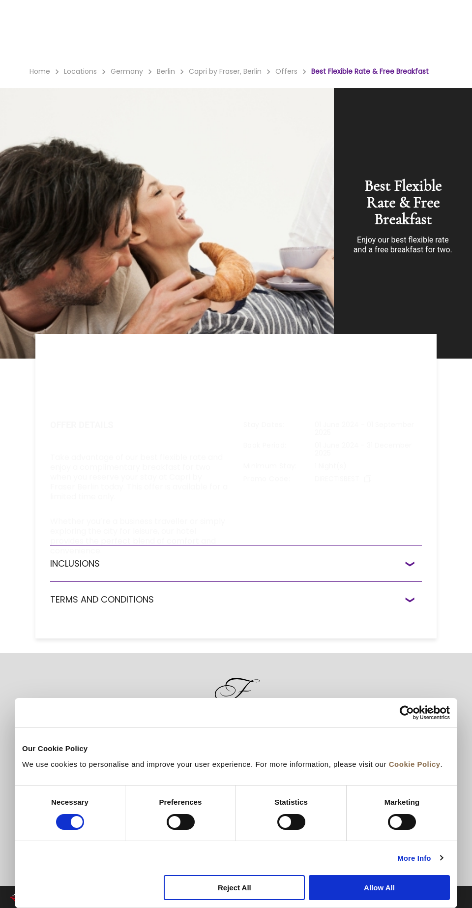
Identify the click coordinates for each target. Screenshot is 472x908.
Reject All (234, 887)
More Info (414, 858)
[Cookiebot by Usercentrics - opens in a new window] (407, 712)
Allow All (379, 887)
